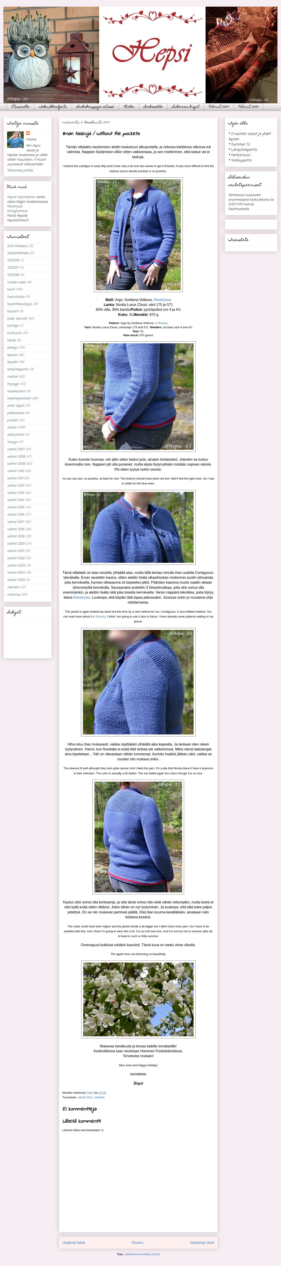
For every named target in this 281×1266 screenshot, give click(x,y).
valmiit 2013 (15, 493)
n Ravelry (100, 616)
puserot (12, 420)
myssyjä (13, 384)
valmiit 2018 (15, 529)
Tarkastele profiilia (20, 170)
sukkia (11, 427)
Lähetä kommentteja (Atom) (142, 1254)
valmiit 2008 (16, 456)
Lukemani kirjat (185, 107)
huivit (11, 289)
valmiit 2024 (16, 573)
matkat (12, 377)
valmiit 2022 (16, 558)
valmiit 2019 (15, 536)
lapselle (12, 362)
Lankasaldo (153, 107)
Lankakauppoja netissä (95, 107)
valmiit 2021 (15, 551)
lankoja (12, 348)
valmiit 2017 (15, 522)
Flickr (129, 107)
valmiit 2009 (16, 464)
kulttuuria (14, 333)
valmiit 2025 (16, 580)
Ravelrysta (81, 597)
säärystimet (15, 435)
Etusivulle (20, 107)
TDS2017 (13, 268)
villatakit (99, 1097)
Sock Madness (17, 246)
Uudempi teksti (73, 1243)
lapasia (12, 355)
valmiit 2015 (15, 507)
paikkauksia (15, 413)
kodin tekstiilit (17, 318)
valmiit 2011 (15, 478)
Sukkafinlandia (17, 253)
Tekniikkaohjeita (53, 107)
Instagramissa (17, 211)
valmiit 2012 (84, 1097)
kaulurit (12, 311)
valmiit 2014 (15, 500)
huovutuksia (15, 297)
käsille (11, 340)
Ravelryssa (162, 300)
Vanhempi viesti (202, 1243)
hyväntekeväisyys (19, 304)
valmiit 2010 (15, 471)
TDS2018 (13, 275)
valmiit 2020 (16, 544)
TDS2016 (13, 260)
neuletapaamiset (19, 398)
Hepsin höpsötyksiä (20, 197)
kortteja (12, 326)
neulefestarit (16, 391)
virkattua (13, 594)
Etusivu (137, 1243)
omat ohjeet (15, 406)
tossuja (12, 442)
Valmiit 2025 (249, 107)
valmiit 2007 (16, 449)
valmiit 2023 (16, 565)
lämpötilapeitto (17, 369)
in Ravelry (161, 323)
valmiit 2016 (15, 515)
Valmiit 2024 (219, 107)
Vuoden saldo (16, 282)
